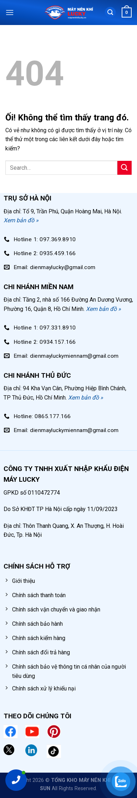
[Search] (110, 13)
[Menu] (9, 12)
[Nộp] (124, 168)
